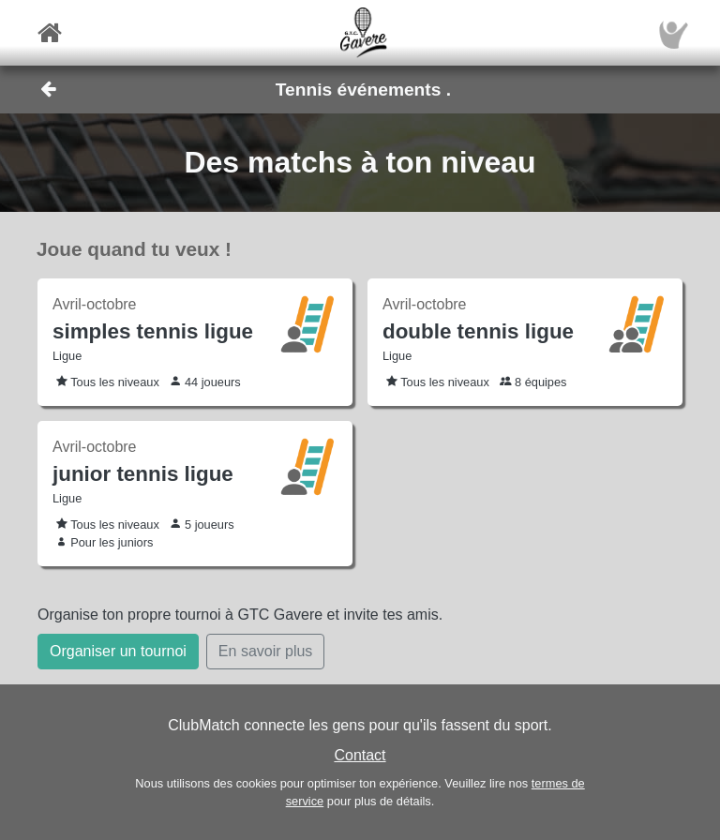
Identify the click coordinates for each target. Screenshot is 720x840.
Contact (359, 755)
